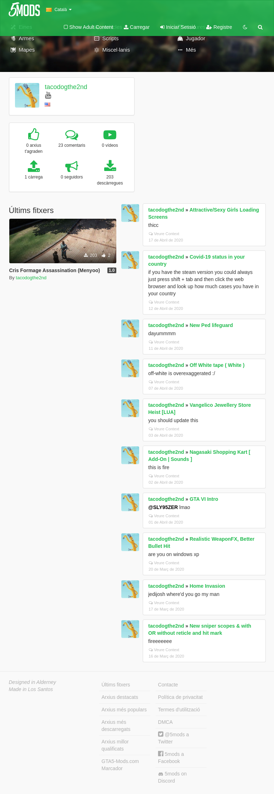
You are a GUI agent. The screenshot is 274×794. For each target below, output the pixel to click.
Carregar (136, 27)
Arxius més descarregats (116, 725)
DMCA (165, 722)
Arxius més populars (124, 709)
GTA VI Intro (203, 499)
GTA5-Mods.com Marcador (120, 764)
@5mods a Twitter (173, 737)
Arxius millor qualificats (115, 745)
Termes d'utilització (179, 709)
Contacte (168, 684)
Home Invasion (207, 586)
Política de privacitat (180, 697)
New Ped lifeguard (211, 325)
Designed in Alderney (32, 682)
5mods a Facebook (171, 757)
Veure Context (164, 234)
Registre (219, 27)
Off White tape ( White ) (216, 365)
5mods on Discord (172, 777)
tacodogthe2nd (66, 86)
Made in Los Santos (31, 689)
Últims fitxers (116, 684)
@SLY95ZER (163, 507)
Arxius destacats (120, 697)
